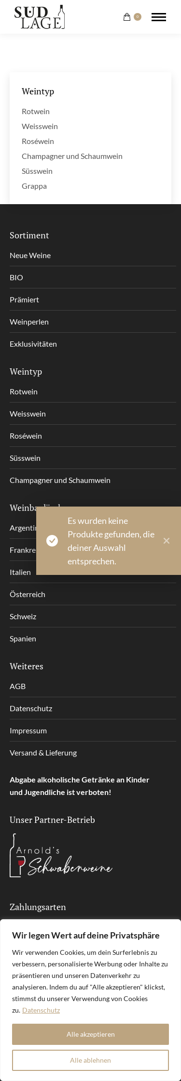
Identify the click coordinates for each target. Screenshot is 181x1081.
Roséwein (38, 140)
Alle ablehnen (90, 1060)
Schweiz (23, 616)
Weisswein (40, 125)
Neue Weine (30, 255)
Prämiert (24, 299)
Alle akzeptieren (91, 1034)
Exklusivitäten (33, 343)
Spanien (23, 638)
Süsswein (37, 170)
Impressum (28, 730)
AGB (18, 685)
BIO (16, 277)
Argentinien (29, 527)
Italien (20, 571)
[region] (90, 1000)
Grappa (34, 185)
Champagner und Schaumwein (72, 155)
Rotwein (36, 111)
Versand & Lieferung (43, 752)
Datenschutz (41, 1010)
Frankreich (27, 549)
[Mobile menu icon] (159, 17)
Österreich (27, 594)
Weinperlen (29, 321)
